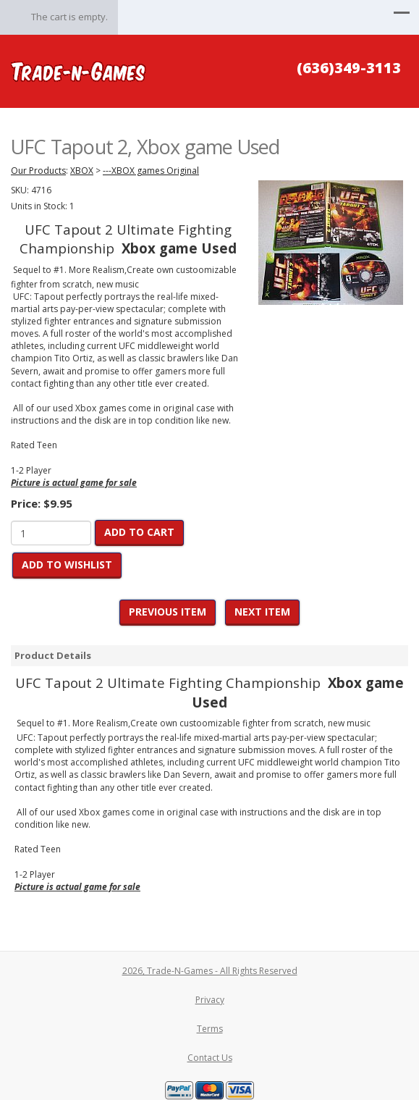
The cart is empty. (69, 16)
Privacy (209, 1000)
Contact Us (209, 1057)
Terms (210, 1029)
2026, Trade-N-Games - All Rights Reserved (209, 971)
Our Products (38, 170)
